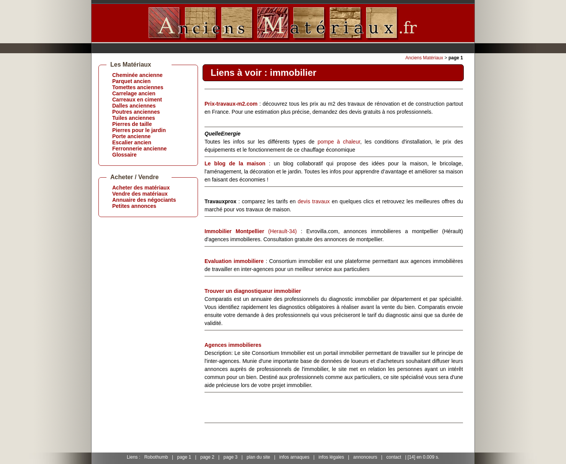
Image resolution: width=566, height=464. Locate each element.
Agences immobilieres (233, 345)
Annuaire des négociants (144, 200)
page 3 (231, 457)
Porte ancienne (131, 136)
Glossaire (124, 155)
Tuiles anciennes (133, 118)
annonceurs (365, 457)
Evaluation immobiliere (234, 261)
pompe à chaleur (338, 142)
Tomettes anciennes (138, 87)
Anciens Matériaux (424, 57)
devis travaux (314, 201)
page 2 (207, 457)
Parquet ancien (131, 81)
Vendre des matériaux (140, 194)
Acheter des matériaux (141, 188)
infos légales (331, 457)
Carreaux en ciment (137, 99)
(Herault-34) (250, 231)
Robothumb (156, 457)
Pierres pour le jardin (139, 130)
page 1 (184, 457)
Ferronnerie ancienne (139, 148)
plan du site (258, 457)
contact (393, 457)
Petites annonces (134, 206)
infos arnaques (294, 457)
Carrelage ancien (133, 93)
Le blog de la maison (234, 163)
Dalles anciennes (134, 106)
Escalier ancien (131, 142)
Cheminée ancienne (137, 75)
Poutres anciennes (136, 112)
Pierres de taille (132, 124)
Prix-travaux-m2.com (231, 104)
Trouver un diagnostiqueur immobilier (252, 291)
